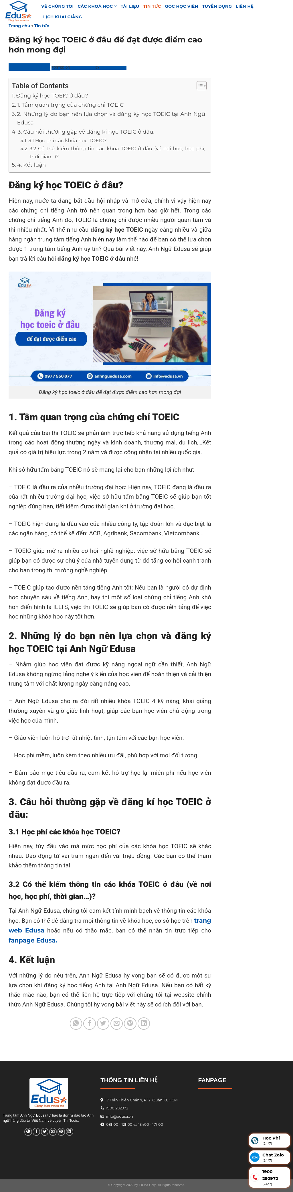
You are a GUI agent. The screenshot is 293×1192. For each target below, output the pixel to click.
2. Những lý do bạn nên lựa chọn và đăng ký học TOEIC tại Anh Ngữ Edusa (111, 118)
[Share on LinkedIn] (144, 1023)
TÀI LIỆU (130, 6)
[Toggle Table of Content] (198, 86)
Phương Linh (113, 67)
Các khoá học (97, 6)
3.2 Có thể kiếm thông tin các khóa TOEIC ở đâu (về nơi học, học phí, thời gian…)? (117, 152)
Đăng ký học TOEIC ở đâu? (52, 95)
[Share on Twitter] (103, 1023)
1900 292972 (114, 1108)
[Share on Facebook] (89, 1023)
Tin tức (152, 6)
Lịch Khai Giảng (62, 16)
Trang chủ (19, 25)
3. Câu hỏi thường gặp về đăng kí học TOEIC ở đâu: (86, 131)
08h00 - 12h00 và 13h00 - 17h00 (134, 1124)
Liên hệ (245, 6)
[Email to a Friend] (116, 1023)
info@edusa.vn (119, 1116)
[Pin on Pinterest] (130, 1023)
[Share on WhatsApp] (76, 1023)
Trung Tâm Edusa (29, 67)
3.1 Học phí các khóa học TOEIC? (67, 140)
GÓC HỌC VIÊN (181, 6)
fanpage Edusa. (33, 940)
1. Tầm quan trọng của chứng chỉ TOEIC (70, 105)
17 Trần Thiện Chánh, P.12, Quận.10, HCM (141, 1100)
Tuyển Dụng (217, 6)
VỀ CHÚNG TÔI (57, 6)
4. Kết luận (31, 164)
